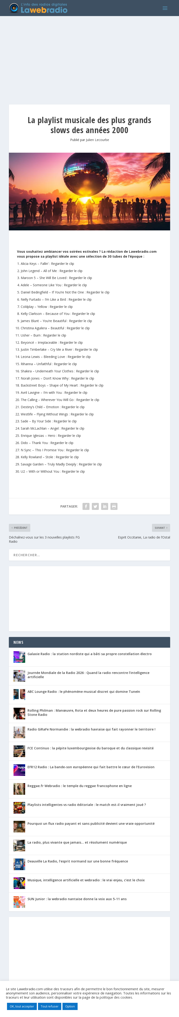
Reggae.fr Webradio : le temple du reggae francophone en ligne (80, 786)
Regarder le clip (62, 263)
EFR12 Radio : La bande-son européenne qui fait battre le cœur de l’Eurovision (91, 767)
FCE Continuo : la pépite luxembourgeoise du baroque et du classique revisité (91, 748)
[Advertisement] (89, 55)
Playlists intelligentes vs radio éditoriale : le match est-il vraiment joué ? (87, 804)
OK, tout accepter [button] (22, 1006)
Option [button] (70, 1006)
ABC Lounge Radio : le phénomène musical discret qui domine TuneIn (84, 691)
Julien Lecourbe (97, 140)
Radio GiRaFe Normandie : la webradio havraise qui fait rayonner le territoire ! (91, 729)
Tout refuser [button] (50, 1006)
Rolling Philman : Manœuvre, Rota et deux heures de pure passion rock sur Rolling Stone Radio (94, 712)
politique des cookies (116, 997)
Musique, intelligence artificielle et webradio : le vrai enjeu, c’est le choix (86, 880)
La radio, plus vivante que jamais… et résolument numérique (77, 842)
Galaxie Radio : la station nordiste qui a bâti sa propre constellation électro (90, 654)
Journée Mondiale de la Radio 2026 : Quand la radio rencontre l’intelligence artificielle (88, 674)
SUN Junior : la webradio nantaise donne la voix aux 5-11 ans (77, 899)
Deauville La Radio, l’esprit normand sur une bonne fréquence (78, 861)
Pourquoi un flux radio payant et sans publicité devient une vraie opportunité (91, 823)
